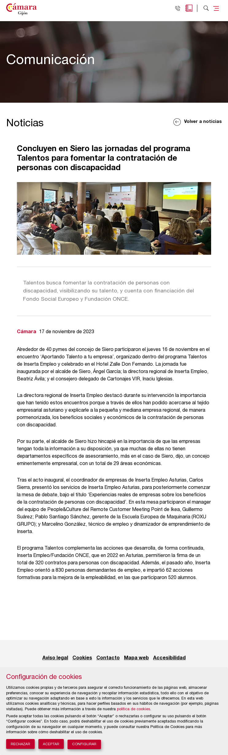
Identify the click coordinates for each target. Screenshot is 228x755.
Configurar (84, 744)
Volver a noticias (203, 122)
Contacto (108, 658)
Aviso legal (55, 658)
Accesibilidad (169, 658)
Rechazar (20, 744)
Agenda (188, 8)
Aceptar (51, 744)
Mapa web (136, 658)
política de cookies (133, 709)
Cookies (82, 658)
